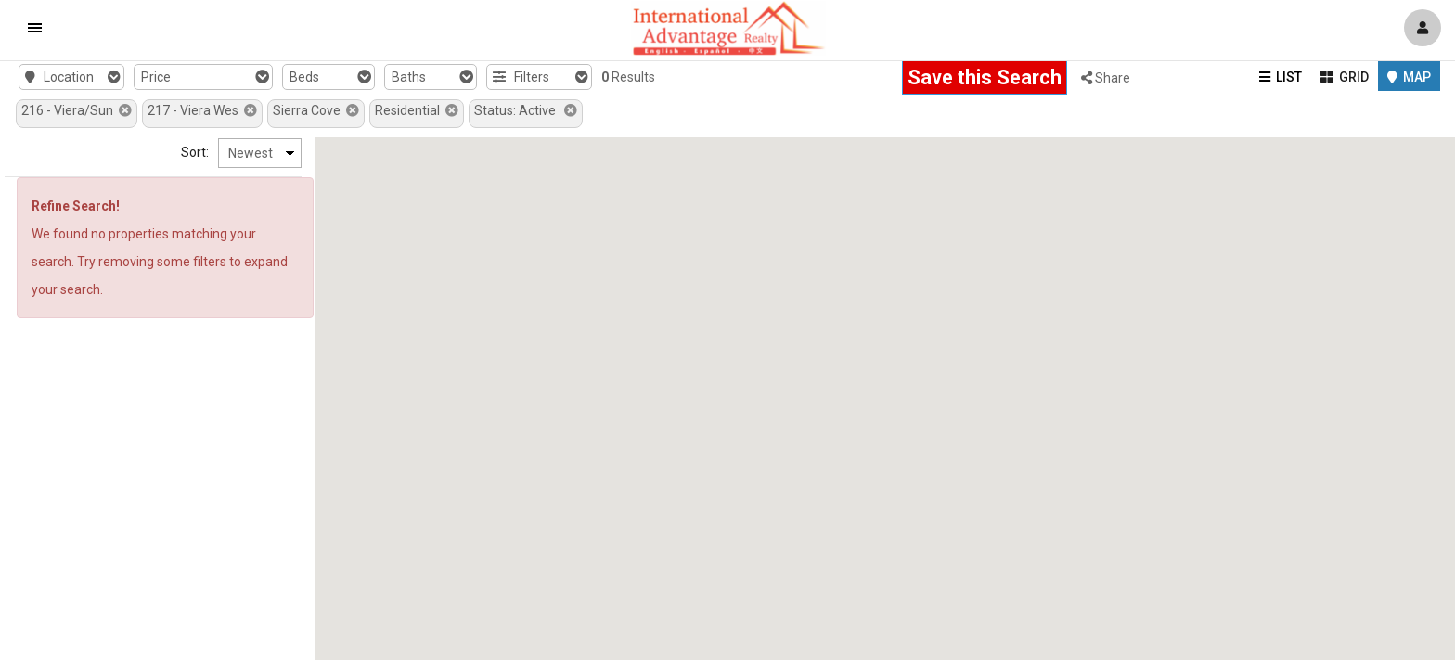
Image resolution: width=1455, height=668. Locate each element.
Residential (416, 110)
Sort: (195, 152)
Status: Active (525, 110)
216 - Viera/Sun (76, 110)
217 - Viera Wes (202, 110)
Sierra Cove (316, 110)
